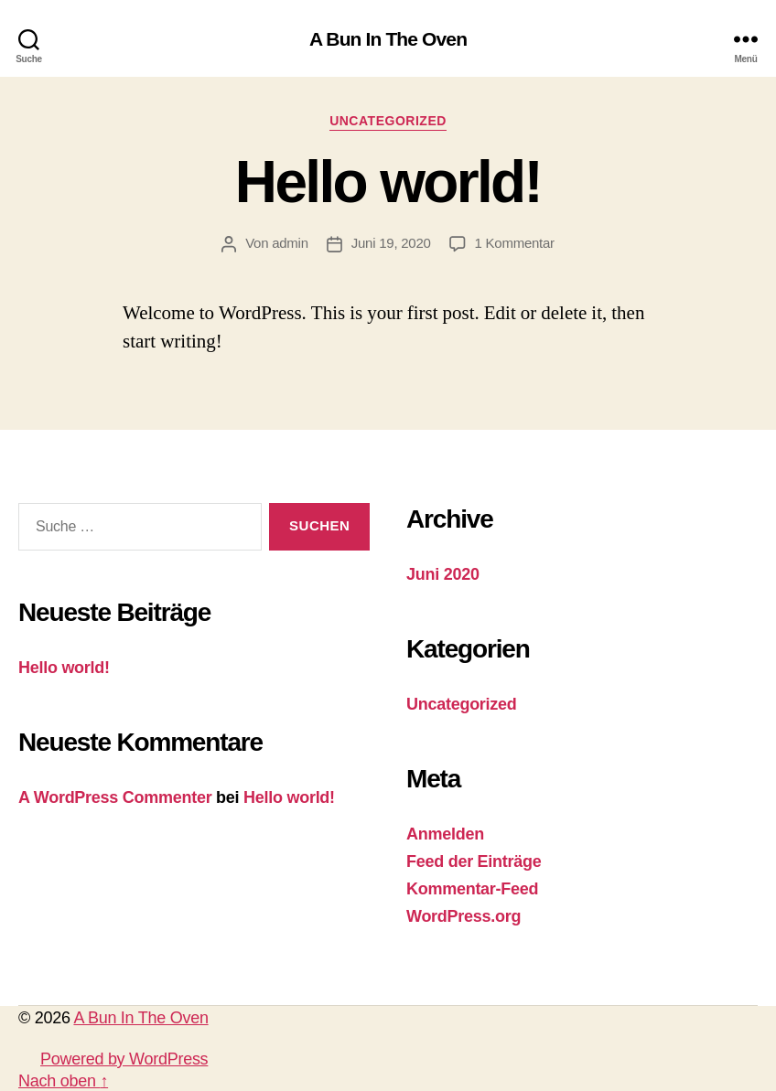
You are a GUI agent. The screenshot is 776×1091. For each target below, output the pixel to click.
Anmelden (445, 834)
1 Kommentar (515, 243)
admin (290, 243)
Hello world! (388, 182)
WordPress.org (463, 916)
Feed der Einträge (473, 861)
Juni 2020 (443, 574)
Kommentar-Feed (472, 889)
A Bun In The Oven (388, 38)
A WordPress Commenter (114, 797)
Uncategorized (388, 120)
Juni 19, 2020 (391, 243)
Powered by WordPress (124, 1059)
